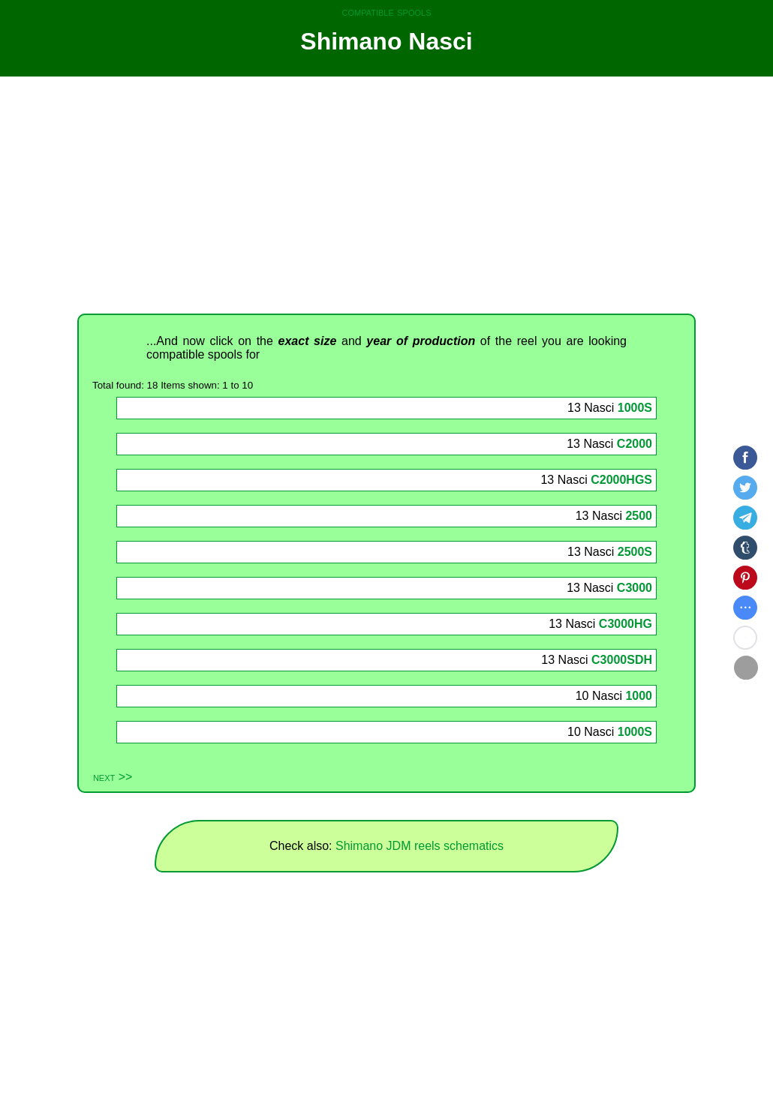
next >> (112, 776)
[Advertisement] (386, 195)
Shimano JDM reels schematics (419, 845)
